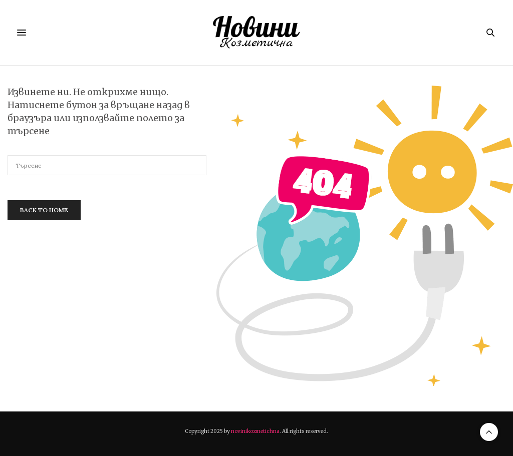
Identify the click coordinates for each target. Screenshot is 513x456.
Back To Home (44, 210)
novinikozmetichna (255, 431)
